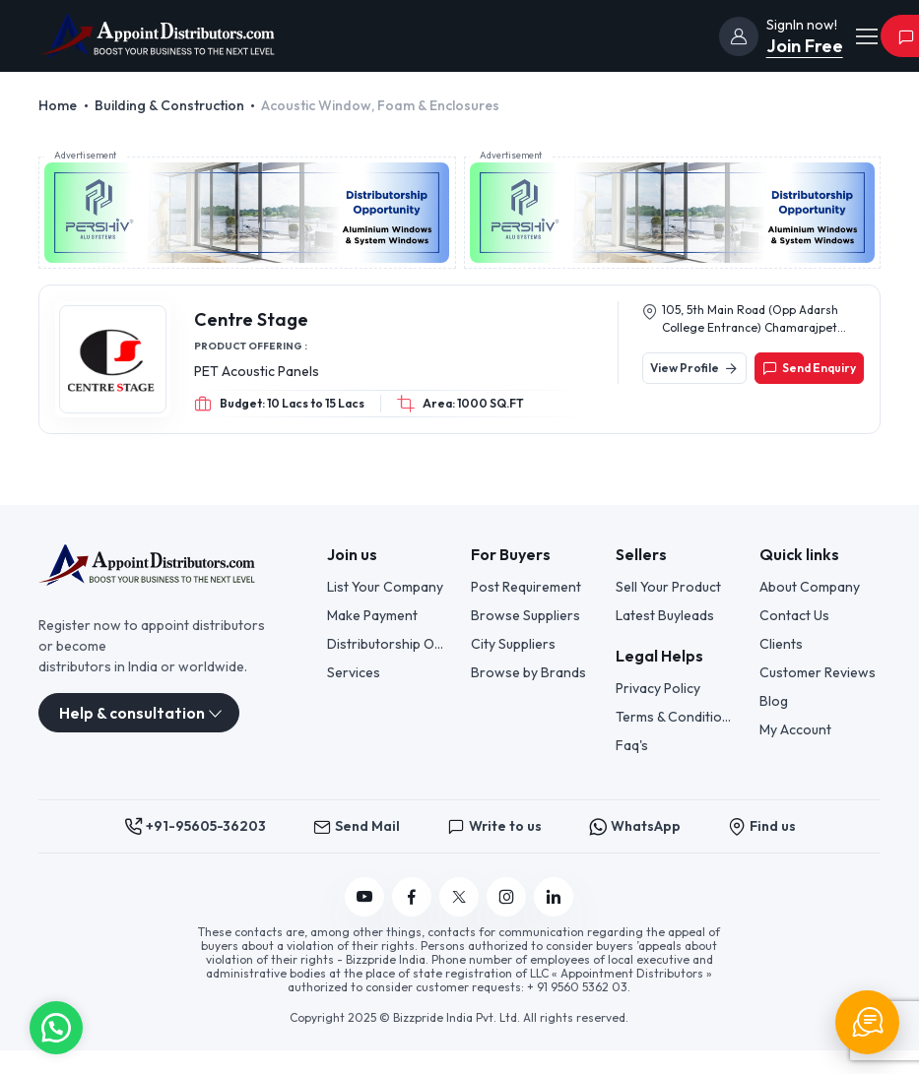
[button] (56, 1026)
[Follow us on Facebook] (411, 896)
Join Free (804, 46)
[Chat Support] (867, 1022)
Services (353, 672)
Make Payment (372, 615)
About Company (809, 587)
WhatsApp (635, 826)
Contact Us (794, 615)
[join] (738, 36)
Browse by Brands (528, 672)
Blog (773, 701)
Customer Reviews (817, 672)
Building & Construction (169, 105)
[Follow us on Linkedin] (553, 896)
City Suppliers (513, 644)
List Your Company (385, 587)
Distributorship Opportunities (387, 644)
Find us (762, 826)
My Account (795, 729)
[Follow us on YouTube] (364, 896)
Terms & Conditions (676, 717)
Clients (781, 644)
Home (57, 105)
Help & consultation (132, 713)
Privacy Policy (658, 688)
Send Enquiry (809, 368)
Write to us (494, 826)
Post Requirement (526, 587)
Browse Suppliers (525, 615)
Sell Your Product (668, 587)
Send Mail (356, 826)
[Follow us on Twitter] (459, 896)
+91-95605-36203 (195, 826)
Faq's (632, 745)
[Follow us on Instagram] (506, 896)
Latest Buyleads (665, 615)
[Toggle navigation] (866, 36)
